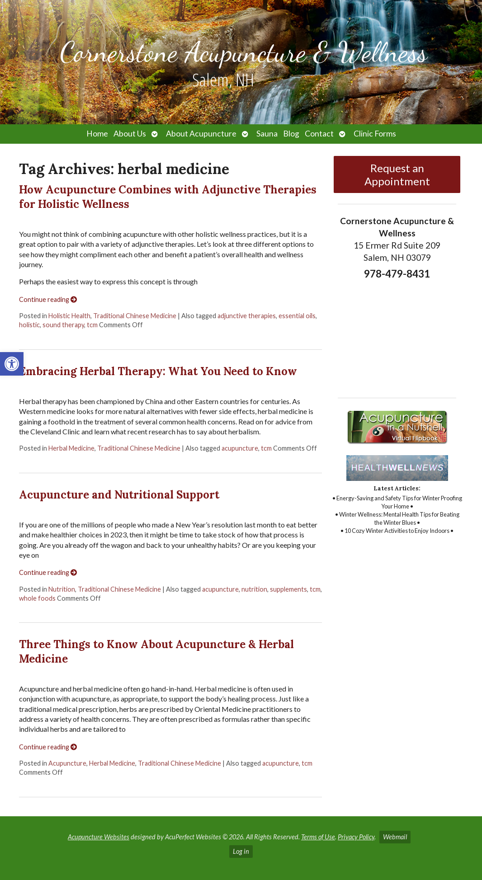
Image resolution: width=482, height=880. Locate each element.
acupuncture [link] (240, 448)
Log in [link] (241, 851)
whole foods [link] (37, 598)
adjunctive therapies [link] (246, 316)
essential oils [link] (297, 316)
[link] (12, 364)
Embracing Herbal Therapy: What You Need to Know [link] (158, 371)
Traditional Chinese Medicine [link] (134, 316)
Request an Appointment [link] (397, 174)
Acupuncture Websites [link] (98, 837)
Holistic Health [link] (69, 316)
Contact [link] (319, 133)
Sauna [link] (267, 133)
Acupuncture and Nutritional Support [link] (119, 495)
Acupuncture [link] (67, 763)
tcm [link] (92, 325)
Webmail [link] (395, 837)
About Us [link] (129, 133)
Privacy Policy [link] (356, 837)
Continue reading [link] (48, 299)
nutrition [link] (254, 589)
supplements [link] (288, 589)
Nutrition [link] (61, 589)
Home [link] (97, 133)
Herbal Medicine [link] (71, 448)
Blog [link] (291, 133)
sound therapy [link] (63, 325)
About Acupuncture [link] (201, 133)
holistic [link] (29, 325)
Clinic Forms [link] (375, 133)
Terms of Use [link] (318, 837)
